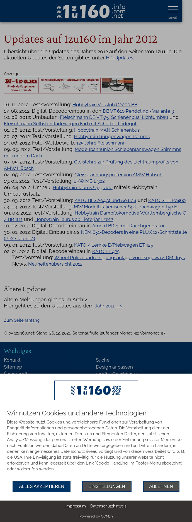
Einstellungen (106, 486)
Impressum (75, 506)
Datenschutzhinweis (108, 506)
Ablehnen (161, 486)
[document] (96, 445)
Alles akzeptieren (41, 486)
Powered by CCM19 (96, 516)
